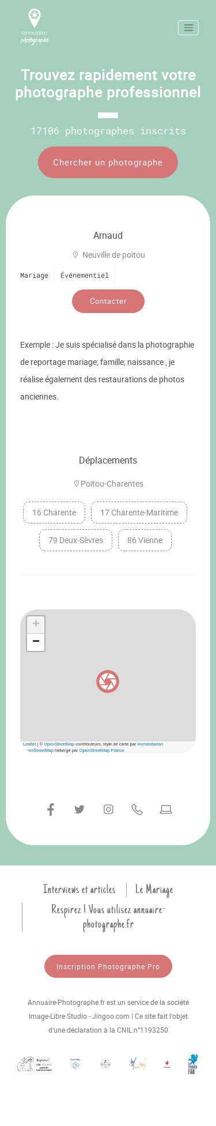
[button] (107, 681)
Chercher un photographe (108, 162)
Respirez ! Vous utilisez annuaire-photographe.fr (108, 917)
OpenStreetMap (59, 744)
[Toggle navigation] (188, 27)
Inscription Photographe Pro (108, 966)
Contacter (108, 301)
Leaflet (29, 744)
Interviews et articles (79, 889)
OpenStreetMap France (101, 750)
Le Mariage (154, 889)
